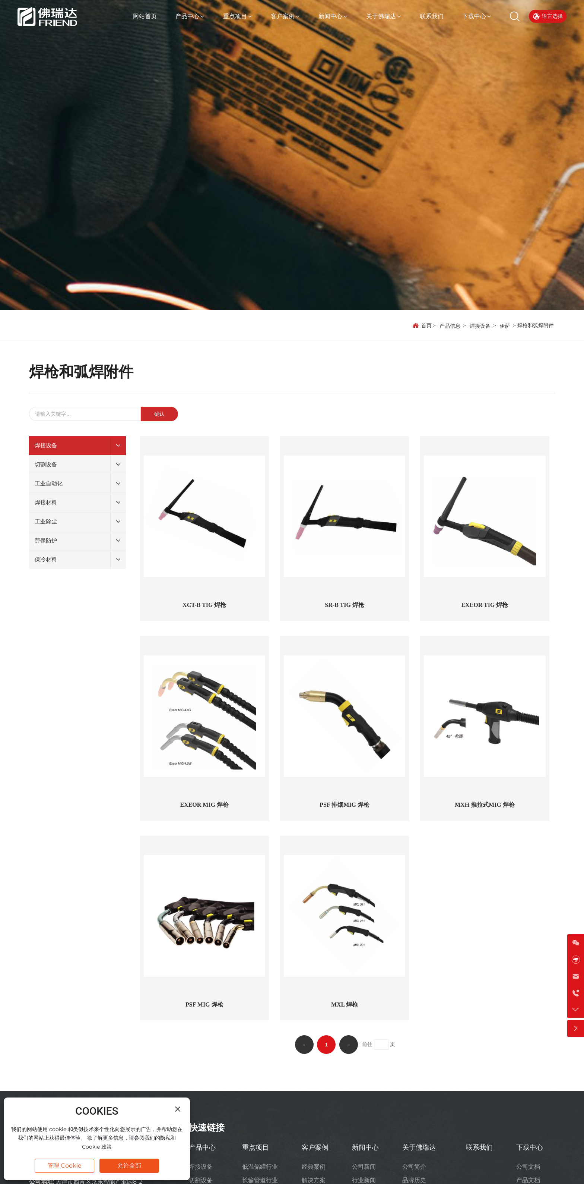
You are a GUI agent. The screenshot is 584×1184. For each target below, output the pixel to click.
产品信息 (449, 325)
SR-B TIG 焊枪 (344, 605)
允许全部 (129, 1165)
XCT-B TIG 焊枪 (204, 605)
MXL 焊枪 (344, 1004)
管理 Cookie (64, 1165)
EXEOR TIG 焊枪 (484, 605)
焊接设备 (480, 325)
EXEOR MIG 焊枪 (204, 805)
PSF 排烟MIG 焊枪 (344, 805)
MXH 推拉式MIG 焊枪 (485, 805)
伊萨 (505, 325)
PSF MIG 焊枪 (204, 1004)
